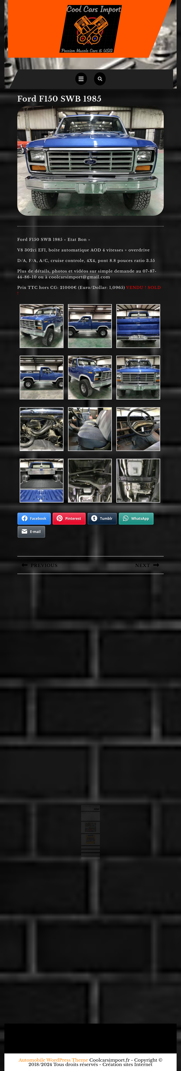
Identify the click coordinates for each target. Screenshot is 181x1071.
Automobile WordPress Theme (53, 1060)
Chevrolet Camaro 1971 (86, 815)
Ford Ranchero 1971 (85, 814)
